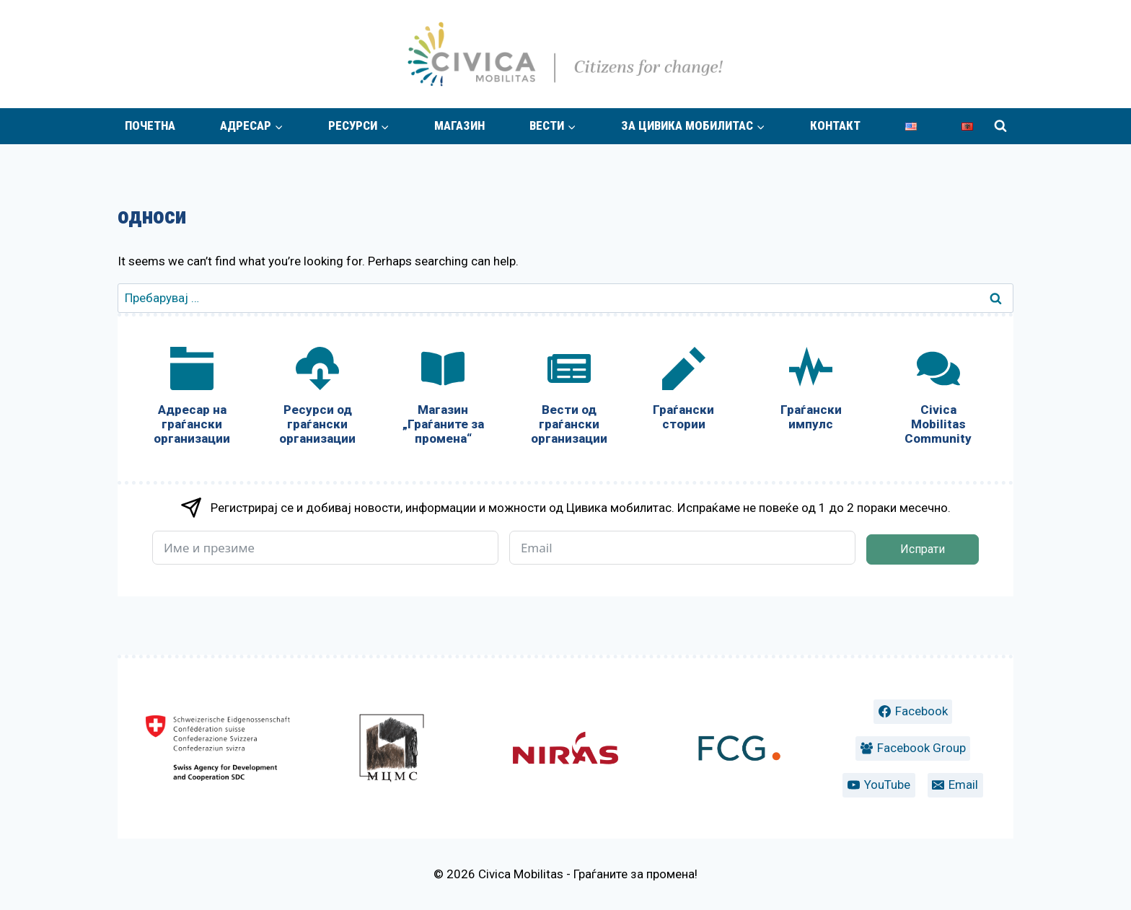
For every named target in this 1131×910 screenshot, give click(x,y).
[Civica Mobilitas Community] (938, 399)
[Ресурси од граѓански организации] (317, 399)
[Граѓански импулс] (810, 392)
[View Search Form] (1000, 126)
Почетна (150, 125)
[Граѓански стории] (683, 392)
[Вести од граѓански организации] (568, 399)
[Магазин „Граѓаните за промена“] (443, 399)
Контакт (835, 125)
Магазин (459, 125)
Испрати (922, 549)
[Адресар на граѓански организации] (192, 399)
